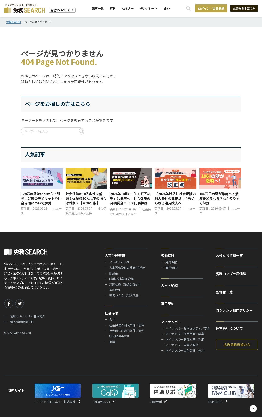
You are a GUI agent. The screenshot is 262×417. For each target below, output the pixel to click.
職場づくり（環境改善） (125, 295)
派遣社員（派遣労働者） (125, 284)
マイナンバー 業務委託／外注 (184, 350)
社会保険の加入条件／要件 (126, 325)
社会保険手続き (119, 336)
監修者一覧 (224, 291)
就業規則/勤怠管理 (121, 279)
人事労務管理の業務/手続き (127, 268)
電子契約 (167, 303)
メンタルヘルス (119, 262)
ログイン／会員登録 (209, 8)
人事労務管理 (115, 255)
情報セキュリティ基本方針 (27, 316)
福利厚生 (115, 290)
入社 (112, 319)
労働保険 (167, 255)
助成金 (113, 273)
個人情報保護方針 (22, 322)
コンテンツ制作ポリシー (234, 310)
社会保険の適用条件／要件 (126, 330)
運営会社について (229, 328)
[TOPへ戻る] (253, 408)
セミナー (127, 8)
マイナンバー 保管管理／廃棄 (184, 334)
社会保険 (111, 313)
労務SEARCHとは (62, 10)
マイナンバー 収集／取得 (181, 345)
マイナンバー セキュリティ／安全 (187, 328)
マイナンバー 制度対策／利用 (184, 339)
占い (166, 8)
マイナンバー (171, 321)
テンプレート (148, 8)
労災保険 (171, 262)
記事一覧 (97, 8)
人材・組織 (169, 285)
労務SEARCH (13, 22)
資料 (112, 8)
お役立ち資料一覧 (229, 255)
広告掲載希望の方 (243, 8)
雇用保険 (171, 268)
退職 (112, 342)
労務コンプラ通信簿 (231, 273)
